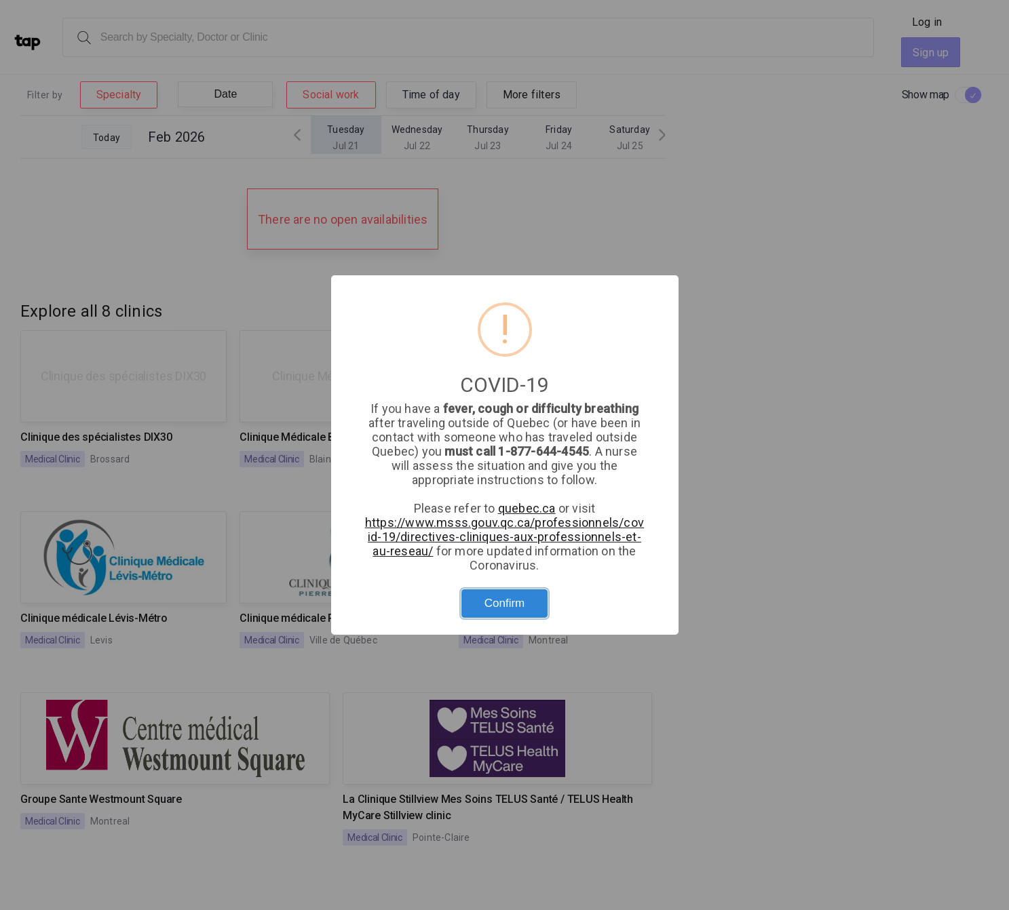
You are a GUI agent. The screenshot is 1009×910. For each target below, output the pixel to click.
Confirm (504, 603)
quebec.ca (527, 508)
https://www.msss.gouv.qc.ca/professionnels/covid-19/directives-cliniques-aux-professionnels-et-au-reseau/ (504, 536)
